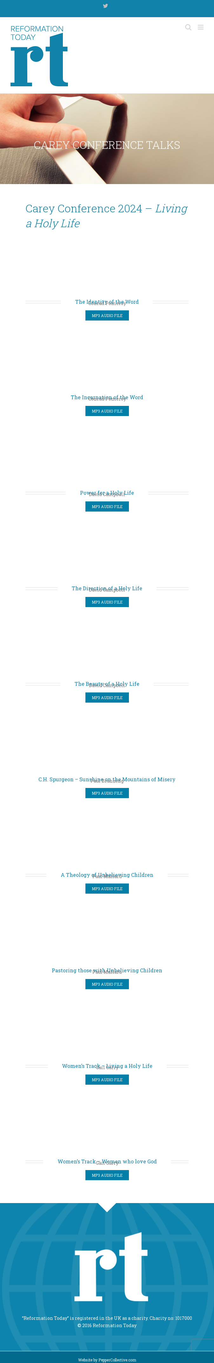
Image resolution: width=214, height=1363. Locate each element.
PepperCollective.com (117, 1359)
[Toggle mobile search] (188, 27)
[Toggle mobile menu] (201, 27)
